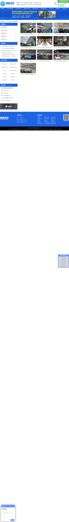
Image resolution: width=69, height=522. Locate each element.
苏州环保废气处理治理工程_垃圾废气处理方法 (9, 56)
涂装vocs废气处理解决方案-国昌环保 (8, 48)
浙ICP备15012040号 (31, 129)
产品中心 (51, 8)
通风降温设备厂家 (4, 67)
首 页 (7, 21)
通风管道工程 (35, 8)
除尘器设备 (5, 73)
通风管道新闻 (53, 123)
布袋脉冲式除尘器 (13, 67)
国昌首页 (3, 8)
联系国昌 (64, 8)
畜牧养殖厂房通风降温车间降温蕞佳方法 (44, 47)
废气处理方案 (10, 8)
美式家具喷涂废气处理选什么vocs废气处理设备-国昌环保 (9, 50)
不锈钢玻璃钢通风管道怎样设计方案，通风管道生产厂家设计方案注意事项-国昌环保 (9, 54)
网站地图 (35, 127)
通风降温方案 (44, 8)
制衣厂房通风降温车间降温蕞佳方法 (28, 34)
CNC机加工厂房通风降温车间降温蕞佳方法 (28, 74)
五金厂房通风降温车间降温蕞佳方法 (61, 34)
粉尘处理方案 (18, 8)
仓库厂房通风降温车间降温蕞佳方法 (61, 47)
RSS (38, 127)
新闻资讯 (58, 8)
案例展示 (10, 21)
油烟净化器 (5, 76)
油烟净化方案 (27, 8)
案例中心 (39, 120)
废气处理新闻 (46, 121)
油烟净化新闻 (39, 123)
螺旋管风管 (13, 73)
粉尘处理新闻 (53, 121)
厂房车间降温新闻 (47, 123)
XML (40, 127)
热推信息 (29, 127)
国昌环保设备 (60, 129)
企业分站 (32, 127)
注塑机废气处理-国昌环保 (6, 52)
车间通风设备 (13, 76)
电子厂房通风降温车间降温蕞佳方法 (44, 34)
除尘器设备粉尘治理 (13, 70)
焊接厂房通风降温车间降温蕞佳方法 (28, 47)
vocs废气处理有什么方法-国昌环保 (8, 46)
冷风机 (4, 70)
